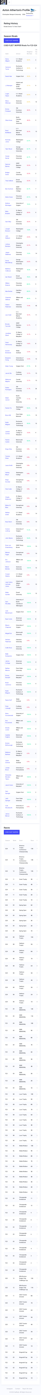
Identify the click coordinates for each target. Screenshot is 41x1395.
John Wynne (9, 538)
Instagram (10, 1389)
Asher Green (9, 197)
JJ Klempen (8, 85)
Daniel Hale (8, 76)
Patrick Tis (8, 408)
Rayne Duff (8, 700)
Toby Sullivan (9, 181)
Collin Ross (8, 648)
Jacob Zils (8, 373)
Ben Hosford (9, 189)
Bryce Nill (8, 415)
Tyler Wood (8, 149)
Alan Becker (8, 291)
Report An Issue (27, 1389)
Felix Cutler (8, 489)
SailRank (16, 1392)
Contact (17, 1389)
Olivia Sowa (8, 120)
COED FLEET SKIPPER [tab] (11, 40)
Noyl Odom (8, 522)
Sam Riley (8, 221)
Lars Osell (8, 315)
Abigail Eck (8, 633)
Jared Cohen (9, 785)
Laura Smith (8, 465)
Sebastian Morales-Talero (8, 777)
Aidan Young (9, 366)
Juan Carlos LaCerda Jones (8, 584)
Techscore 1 (29, 15)
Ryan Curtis (8, 619)
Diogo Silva (8, 449)
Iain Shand (8, 277)
